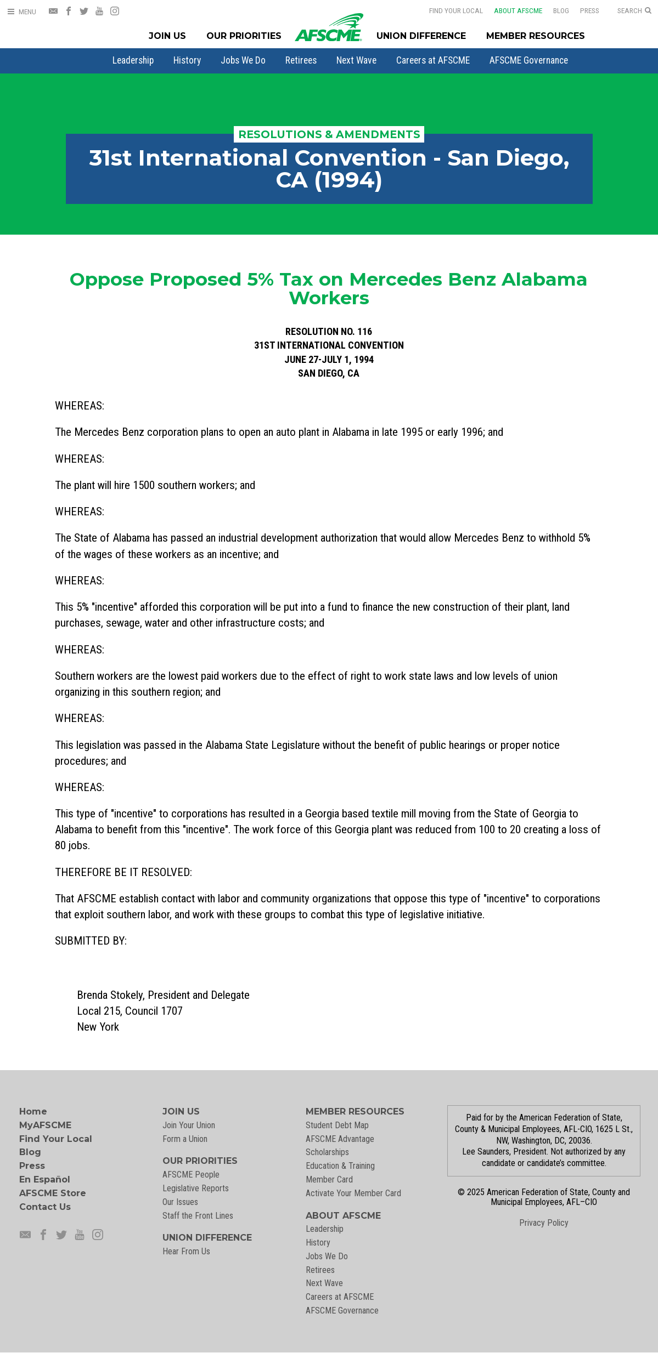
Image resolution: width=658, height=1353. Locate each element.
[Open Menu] (21, 12)
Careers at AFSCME (433, 60)
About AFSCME (518, 10)
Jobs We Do (243, 60)
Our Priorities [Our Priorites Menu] (244, 36)
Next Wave (356, 60)
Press (589, 10)
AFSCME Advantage (340, 1139)
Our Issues (180, 1202)
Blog (561, 10)
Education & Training (340, 1166)
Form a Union (184, 1139)
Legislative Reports (195, 1188)
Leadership (133, 60)
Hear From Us (186, 1251)
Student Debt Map (337, 1125)
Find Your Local (456, 10)
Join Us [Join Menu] (167, 36)
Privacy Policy (544, 1223)
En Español (44, 1179)
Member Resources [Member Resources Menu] (535, 36)
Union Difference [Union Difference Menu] (421, 36)
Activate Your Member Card (353, 1193)
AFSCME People (191, 1174)
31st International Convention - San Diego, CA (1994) (329, 168)
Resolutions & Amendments (329, 134)
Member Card (329, 1179)
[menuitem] (133, 60)
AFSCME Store (52, 1193)
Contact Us (45, 1207)
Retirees (301, 60)
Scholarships (327, 1152)
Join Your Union (188, 1125)
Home (33, 1111)
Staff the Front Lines (197, 1215)
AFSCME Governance (529, 60)
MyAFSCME (45, 1125)
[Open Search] (634, 11)
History (187, 60)
